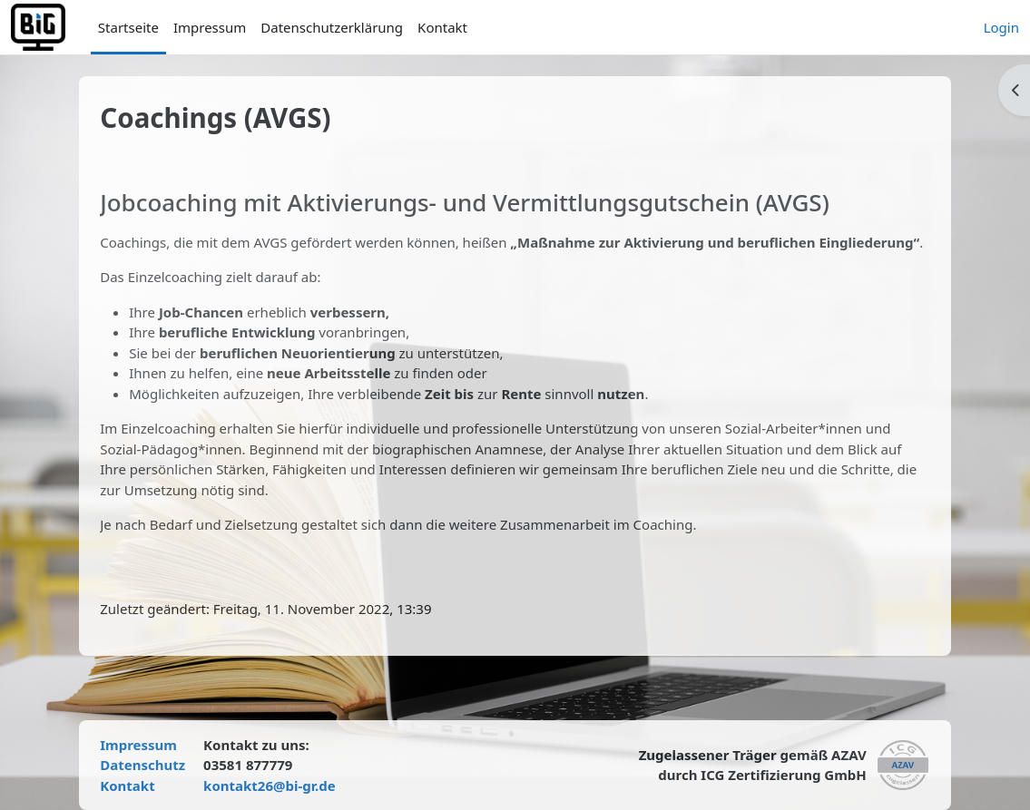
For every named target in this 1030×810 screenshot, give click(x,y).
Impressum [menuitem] (209, 27)
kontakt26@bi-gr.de (281, 785)
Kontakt (139, 785)
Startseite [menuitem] (128, 27)
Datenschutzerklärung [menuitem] (331, 27)
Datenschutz (154, 765)
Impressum (150, 745)
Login (1001, 27)
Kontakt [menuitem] (442, 27)
